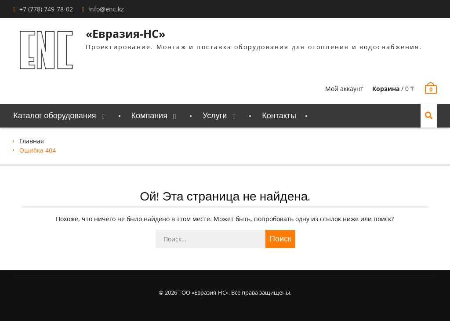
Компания (149, 116)
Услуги (215, 116)
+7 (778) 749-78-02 (46, 9)
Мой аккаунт (344, 88)
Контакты (279, 116)
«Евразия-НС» (125, 33)
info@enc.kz (106, 9)
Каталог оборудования (54, 116)
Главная (31, 141)
